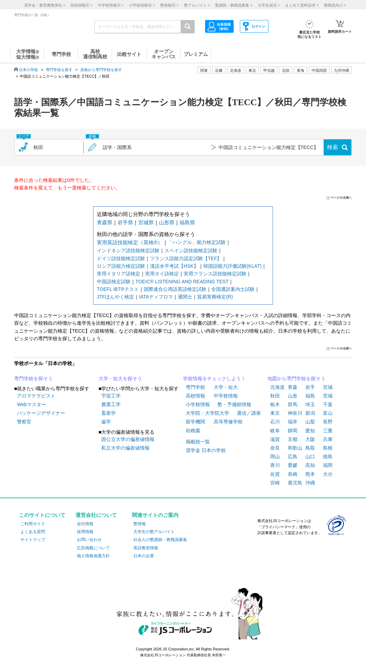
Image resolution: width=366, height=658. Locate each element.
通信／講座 (249, 413)
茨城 (328, 396)
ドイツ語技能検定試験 (121, 258)
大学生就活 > (269, 5)
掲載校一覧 (198, 441)
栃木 (275, 404)
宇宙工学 (111, 396)
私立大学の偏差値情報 (125, 448)
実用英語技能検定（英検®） (130, 242)
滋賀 (275, 439)
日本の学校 (28, 70)
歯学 (106, 421)
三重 (328, 430)
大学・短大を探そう (120, 378)
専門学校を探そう (33, 378)
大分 (328, 474)
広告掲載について (93, 548)
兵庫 (328, 439)
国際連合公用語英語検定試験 (175, 289)
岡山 (275, 456)
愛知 (310, 430)
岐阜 (275, 430)
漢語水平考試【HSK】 (174, 266)
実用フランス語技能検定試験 (215, 273)
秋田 (275, 396)
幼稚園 (193, 430)
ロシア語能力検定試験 (121, 266)
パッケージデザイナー (41, 413)
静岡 (292, 430)
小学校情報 (198, 404)
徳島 (328, 456)
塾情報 (139, 523)
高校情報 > (81, 5)
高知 (310, 465)
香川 (275, 465)
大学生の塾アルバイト (154, 531)
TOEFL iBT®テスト (118, 289)
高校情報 (195, 396)
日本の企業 (143, 555)
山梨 (310, 421)
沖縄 (310, 482)
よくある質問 (32, 531)
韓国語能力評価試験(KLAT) (232, 266)
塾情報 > (169, 5)
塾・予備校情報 (234, 404)
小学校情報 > (142, 5)
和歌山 (295, 448)
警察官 (24, 421)
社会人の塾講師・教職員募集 (160, 539)
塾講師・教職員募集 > (233, 5)
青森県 (104, 222)
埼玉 (310, 404)
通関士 (185, 296)
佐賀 (275, 474)
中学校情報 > (111, 5)
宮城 (328, 387)
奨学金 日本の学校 (206, 450)
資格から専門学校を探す (101, 70)
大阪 (310, 439)
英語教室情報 (145, 548)
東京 (275, 413)
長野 (328, 421)
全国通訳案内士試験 (233, 289)
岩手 (310, 387)
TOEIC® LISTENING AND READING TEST (181, 281)
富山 (328, 413)
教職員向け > (335, 5)
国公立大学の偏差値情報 (127, 439)
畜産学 (108, 413)
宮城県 (146, 222)
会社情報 (85, 523)
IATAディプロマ (156, 296)
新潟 (310, 413)
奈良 (275, 448)
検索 (332, 147)
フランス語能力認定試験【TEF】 (186, 258)
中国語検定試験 (114, 281)
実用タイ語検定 (162, 273)
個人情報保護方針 (93, 555)
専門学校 (195, 387)
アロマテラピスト (36, 396)
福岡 (328, 465)
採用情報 (85, 531)
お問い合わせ (89, 539)
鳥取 (310, 448)
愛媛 (292, 465)
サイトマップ (32, 539)
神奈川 (295, 413)
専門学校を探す (59, 70)
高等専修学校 (228, 421)
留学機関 (195, 421)
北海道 (235, 70)
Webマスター (31, 404)
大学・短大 (226, 387)
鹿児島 (295, 482)
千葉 (328, 404)
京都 (292, 439)
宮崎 (275, 482)
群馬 (292, 404)
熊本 (310, 474)
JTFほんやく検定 (115, 296)
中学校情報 (226, 396)
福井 (292, 421)
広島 (292, 456)
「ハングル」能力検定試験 (197, 242)
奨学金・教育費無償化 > (44, 5)
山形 (292, 396)
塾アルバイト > (197, 5)
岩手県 (125, 222)
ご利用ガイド (32, 523)
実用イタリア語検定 (118, 273)
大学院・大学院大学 (207, 413)
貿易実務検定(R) (215, 296)
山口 (310, 456)
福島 (310, 396)
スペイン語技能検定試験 (190, 250)
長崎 (292, 474)
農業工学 (111, 404)
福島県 (187, 222)
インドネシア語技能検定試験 (128, 250)
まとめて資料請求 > (301, 5)
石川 (275, 421)
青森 (292, 387)
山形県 (166, 222)
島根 (328, 448)
